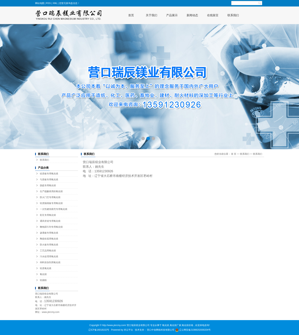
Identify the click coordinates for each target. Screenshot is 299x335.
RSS (48, 3)
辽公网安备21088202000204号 (193, 330)
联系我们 (233, 15)
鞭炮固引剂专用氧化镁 (51, 227)
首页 (131, 15)
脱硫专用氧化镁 (48, 185)
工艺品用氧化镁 (48, 250)
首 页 (233, 154)
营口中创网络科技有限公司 (161, 330)
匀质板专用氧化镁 (49, 179)
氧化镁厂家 (175, 325)
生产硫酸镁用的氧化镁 (51, 191)
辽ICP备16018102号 (98, 330)
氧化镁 (43, 274)
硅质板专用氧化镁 (49, 173)
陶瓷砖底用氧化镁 (49, 238)
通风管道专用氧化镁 (50, 221)
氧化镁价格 (187, 325)
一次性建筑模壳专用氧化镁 (53, 209)
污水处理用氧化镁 (49, 256)
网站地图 (40, 3)
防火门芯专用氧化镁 (50, 197)
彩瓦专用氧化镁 (48, 215)
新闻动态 (192, 15)
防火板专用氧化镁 (49, 244)
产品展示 (172, 15)
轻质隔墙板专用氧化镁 (51, 203)
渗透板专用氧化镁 (49, 232)
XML (55, 3)
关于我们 (151, 15)
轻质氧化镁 (45, 268)
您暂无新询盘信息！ (69, 3)
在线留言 (212, 15)
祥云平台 (128, 330)
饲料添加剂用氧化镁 (50, 262)
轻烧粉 (43, 280)
